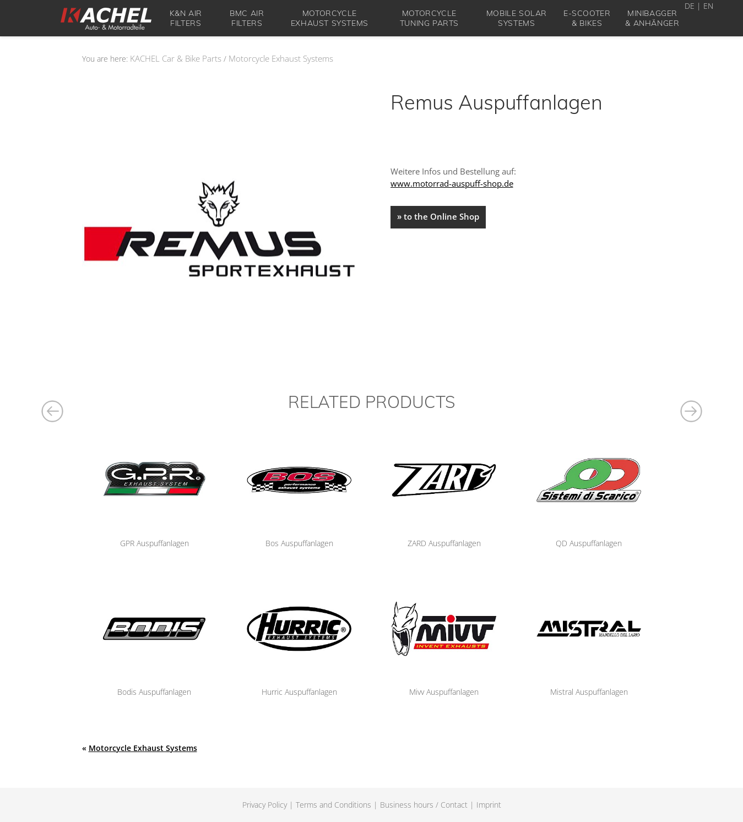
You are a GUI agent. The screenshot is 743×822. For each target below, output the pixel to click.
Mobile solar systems (516, 18)
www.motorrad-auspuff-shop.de (452, 183)
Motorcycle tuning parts (429, 18)
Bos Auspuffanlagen (299, 543)
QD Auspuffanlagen (589, 543)
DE (690, 6)
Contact (454, 804)
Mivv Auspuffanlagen (444, 692)
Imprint (488, 804)
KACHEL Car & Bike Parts (175, 58)
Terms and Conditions (333, 804)
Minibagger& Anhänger (652, 18)
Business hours (406, 804)
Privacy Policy (264, 804)
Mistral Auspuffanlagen (589, 692)
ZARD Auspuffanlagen (444, 543)
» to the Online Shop (438, 216)
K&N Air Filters (186, 18)
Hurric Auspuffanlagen (299, 692)
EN (708, 6)
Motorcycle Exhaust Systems (329, 18)
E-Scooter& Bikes (586, 18)
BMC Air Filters (247, 18)
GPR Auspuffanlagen (154, 543)
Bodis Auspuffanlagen (154, 692)
